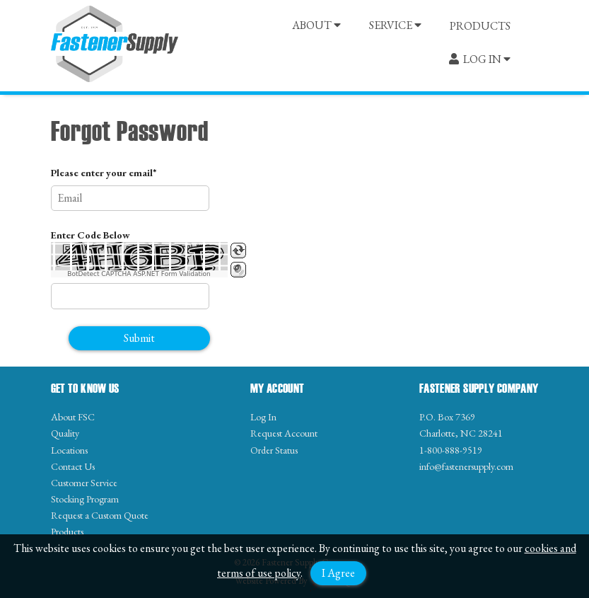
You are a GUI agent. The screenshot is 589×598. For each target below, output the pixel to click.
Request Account (283, 433)
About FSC (73, 416)
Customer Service (84, 482)
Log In (263, 416)
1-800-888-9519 (450, 450)
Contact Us (73, 466)
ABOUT (316, 25)
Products (67, 531)
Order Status (274, 450)
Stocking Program (85, 499)
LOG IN (480, 59)
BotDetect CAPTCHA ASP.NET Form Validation (139, 273)
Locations (69, 450)
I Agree (338, 572)
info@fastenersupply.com (466, 466)
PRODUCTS (480, 25)
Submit (139, 337)
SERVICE (395, 25)
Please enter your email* (103, 172)
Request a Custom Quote (99, 515)
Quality (65, 433)
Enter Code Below (90, 235)
